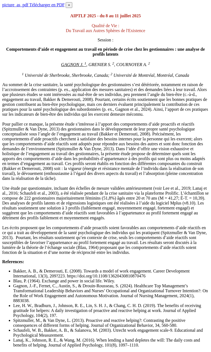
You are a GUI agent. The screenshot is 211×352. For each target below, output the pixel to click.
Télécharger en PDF (33, 4)
